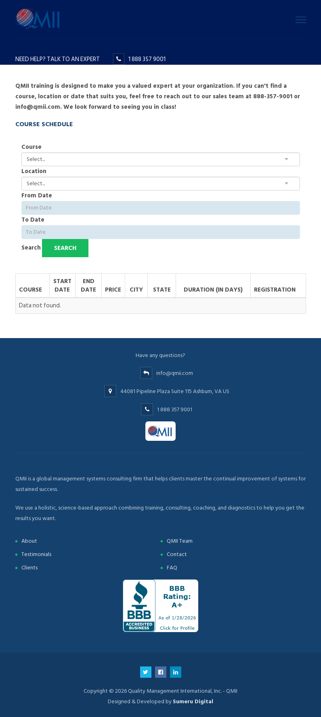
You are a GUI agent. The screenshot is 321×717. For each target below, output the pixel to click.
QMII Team (180, 541)
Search (31, 248)
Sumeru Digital (193, 701)
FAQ (172, 567)
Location (33, 171)
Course (31, 147)
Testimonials (36, 554)
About (29, 541)
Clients (29, 567)
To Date (32, 220)
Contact (177, 554)
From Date (36, 195)
